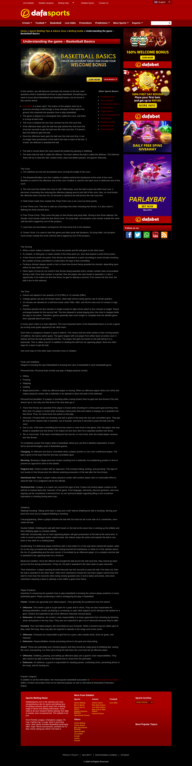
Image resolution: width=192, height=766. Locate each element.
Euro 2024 (113, 703)
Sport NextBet (79, 731)
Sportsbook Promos (82, 715)
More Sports (119, 23)
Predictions (101, 23)
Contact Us (103, 3)
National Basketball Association (104, 680)
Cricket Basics (107, 107)
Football (40, 23)
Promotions (85, 23)
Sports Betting (79, 703)
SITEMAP (125, 755)
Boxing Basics (107, 125)
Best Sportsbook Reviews (80, 728)
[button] (169, 23)
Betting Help (63, 3)
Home (24, 31)
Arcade (77, 736)
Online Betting (79, 723)
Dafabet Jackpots (46, 3)
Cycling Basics (107, 129)
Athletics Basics (108, 122)
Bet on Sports (79, 705)
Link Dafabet (28, 3)
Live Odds (70, 23)
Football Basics (108, 97)
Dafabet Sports (87, 3)
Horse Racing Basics (110, 115)
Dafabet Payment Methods (80, 712)
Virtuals (77, 740)
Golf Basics (106, 118)
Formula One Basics (110, 104)
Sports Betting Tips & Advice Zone (47, 31)
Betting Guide (76, 31)
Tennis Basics (107, 100)
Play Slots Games (98, 705)
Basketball (55, 23)
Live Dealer (78, 734)
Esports (136, 23)
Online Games (79, 725)
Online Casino (97, 703)
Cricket (26, 23)
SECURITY (87, 755)
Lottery (77, 738)
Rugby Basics (107, 111)
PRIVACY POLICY (70, 755)
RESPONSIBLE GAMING (106, 755)
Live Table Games (98, 707)
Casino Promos (98, 713)
